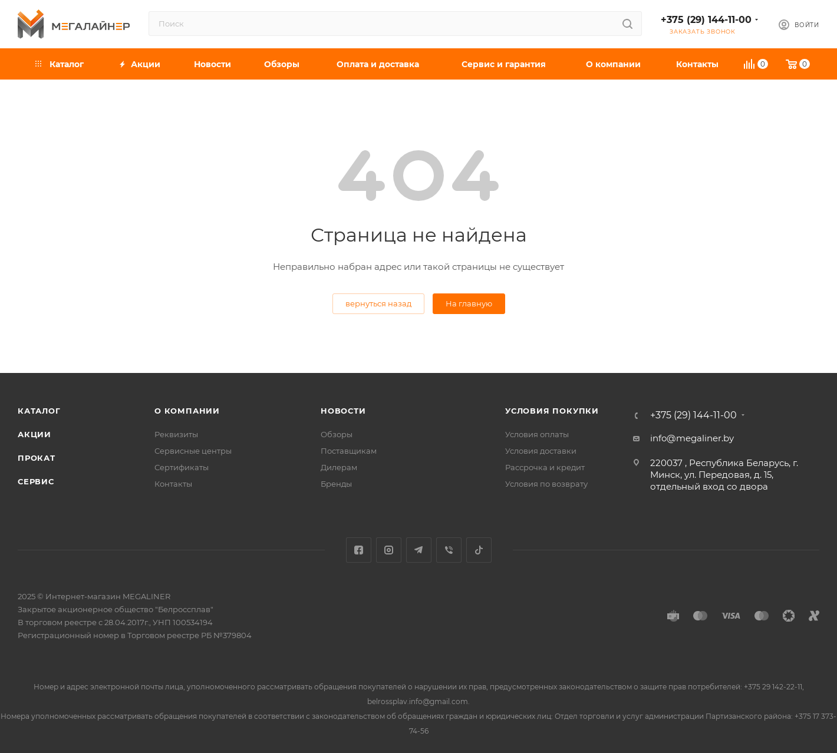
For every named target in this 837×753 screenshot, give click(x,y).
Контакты (173, 483)
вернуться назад (378, 303)
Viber (449, 550)
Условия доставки (540, 450)
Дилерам (339, 467)
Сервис (36, 481)
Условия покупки (552, 410)
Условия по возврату (546, 483)
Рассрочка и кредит (545, 467)
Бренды (336, 483)
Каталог (39, 410)
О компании (187, 410)
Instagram (388, 550)
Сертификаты (181, 467)
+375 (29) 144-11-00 (706, 19)
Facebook (358, 550)
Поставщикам (349, 450)
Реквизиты (176, 434)
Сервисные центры (193, 450)
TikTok (479, 550)
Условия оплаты (537, 434)
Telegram (418, 550)
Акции (34, 434)
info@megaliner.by (692, 438)
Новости (343, 410)
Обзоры (336, 434)
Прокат (36, 458)
